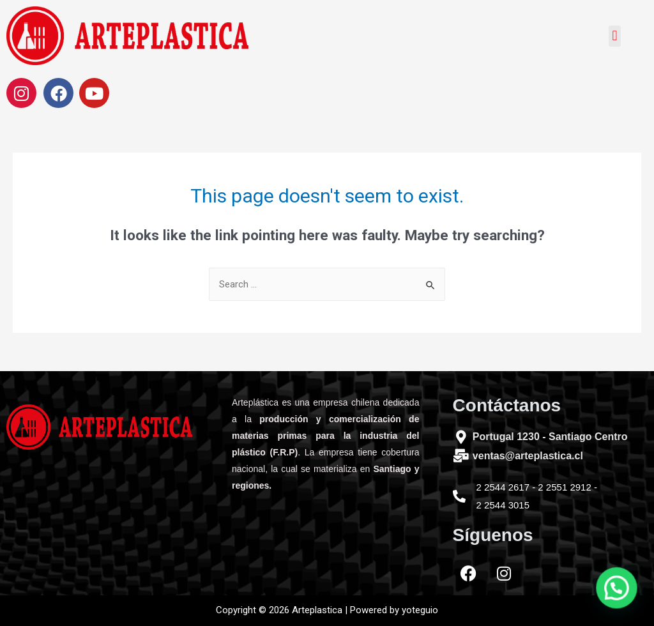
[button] (615, 36)
